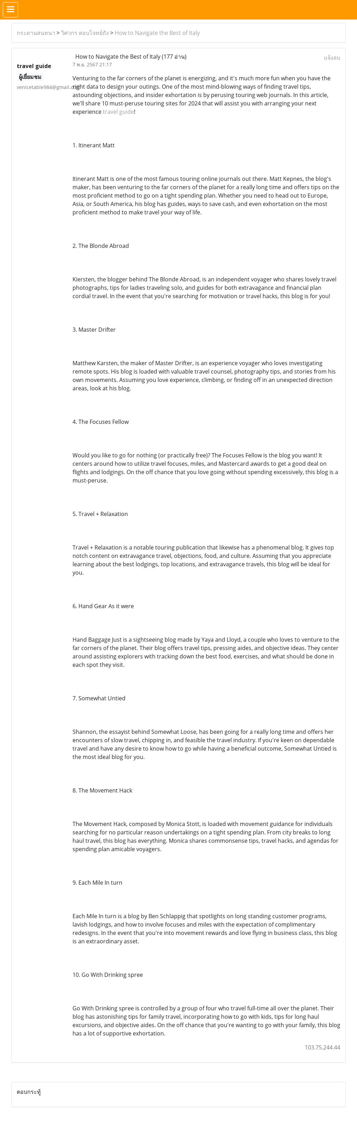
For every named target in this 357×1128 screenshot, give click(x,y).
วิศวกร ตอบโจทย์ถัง (85, 33)
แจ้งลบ (332, 57)
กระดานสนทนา (36, 33)
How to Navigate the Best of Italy (157, 33)
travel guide (118, 112)
